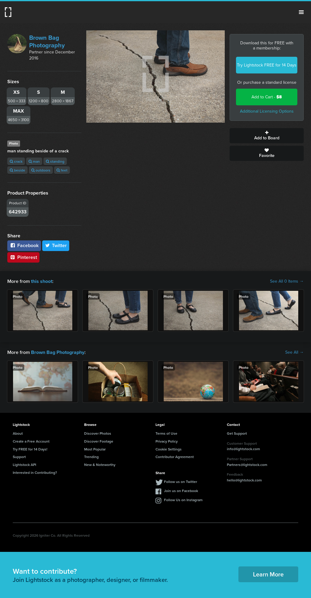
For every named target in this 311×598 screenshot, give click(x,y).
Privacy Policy (167, 440)
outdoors (40, 170)
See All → (294, 352)
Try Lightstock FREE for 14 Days (266, 65)
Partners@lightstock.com (247, 464)
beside (17, 170)
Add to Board (266, 136)
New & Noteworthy (99, 464)
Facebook (24, 245)
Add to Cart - (266, 97)
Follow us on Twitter (180, 481)
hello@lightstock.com (244, 480)
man (34, 161)
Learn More (268, 574)
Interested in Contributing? (35, 472)
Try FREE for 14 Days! (30, 448)
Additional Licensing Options (267, 111)
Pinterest (23, 257)
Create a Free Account (31, 440)
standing (55, 161)
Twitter (56, 245)
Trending (91, 456)
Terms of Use (166, 433)
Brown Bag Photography (47, 41)
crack (16, 161)
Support (19, 456)
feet (61, 170)
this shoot (41, 281)
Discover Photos (97, 433)
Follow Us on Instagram (183, 499)
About (18, 433)
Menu (301, 12)
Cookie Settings (169, 448)
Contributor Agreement (175, 456)
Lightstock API (24, 464)
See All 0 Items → (287, 281)
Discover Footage (98, 440)
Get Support (237, 433)
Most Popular (95, 448)
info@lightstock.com (243, 448)
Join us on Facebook (181, 490)
